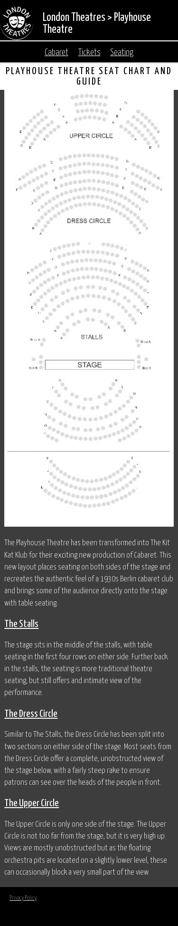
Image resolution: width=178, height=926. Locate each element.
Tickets (89, 52)
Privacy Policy (23, 898)
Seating (121, 52)
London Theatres (74, 17)
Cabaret (56, 52)
